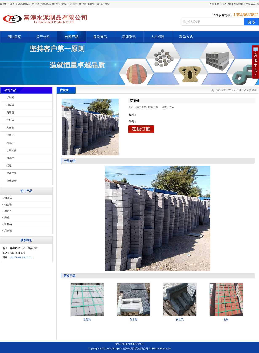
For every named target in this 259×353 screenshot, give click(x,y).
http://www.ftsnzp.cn (21, 257)
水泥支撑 (12, 150)
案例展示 (100, 37)
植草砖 (10, 104)
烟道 (9, 165)
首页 (230, 90)
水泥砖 (10, 97)
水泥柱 (10, 157)
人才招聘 (157, 37)
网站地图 (239, 4)
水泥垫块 (12, 173)
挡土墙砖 (12, 180)
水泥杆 (10, 142)
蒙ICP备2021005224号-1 (129, 343)
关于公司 (43, 37)
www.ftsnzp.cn (114, 348)
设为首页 (214, 4)
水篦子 (10, 135)
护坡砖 (10, 120)
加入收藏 (227, 4)
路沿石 (10, 112)
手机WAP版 (252, 4)
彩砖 (6, 217)
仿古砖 (8, 204)
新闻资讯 (129, 37)
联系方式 (186, 37)
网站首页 (14, 37)
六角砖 (10, 127)
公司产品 (71, 37)
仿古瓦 (8, 211)
